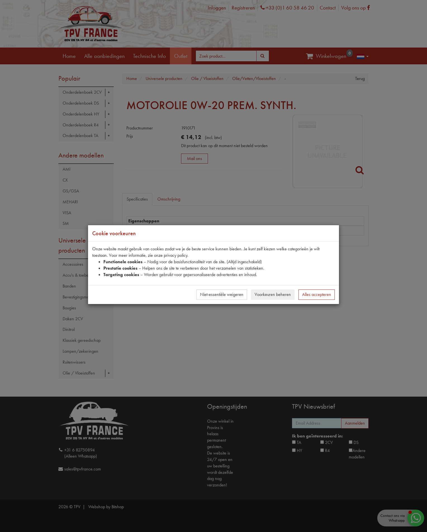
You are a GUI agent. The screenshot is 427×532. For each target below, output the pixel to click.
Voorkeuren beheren (273, 294)
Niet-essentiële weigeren (221, 294)
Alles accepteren (316, 294)
